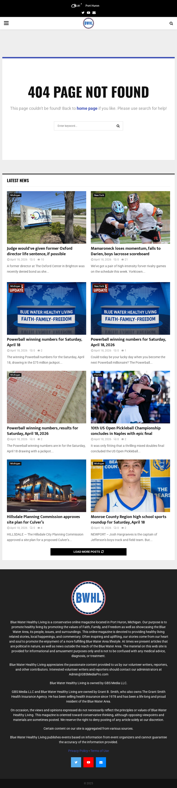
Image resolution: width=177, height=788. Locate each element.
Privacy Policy (78, 751)
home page (87, 108)
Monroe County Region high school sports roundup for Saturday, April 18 (128, 519)
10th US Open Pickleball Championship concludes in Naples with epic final (126, 431)
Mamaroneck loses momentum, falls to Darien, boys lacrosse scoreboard (126, 251)
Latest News (18, 180)
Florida (98, 375)
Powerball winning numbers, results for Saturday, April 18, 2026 (42, 431)
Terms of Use (99, 751)
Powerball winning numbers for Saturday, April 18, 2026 (128, 342)
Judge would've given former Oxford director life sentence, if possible (39, 251)
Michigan (15, 195)
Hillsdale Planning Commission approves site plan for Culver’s (43, 519)
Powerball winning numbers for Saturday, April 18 (44, 342)
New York (99, 195)
